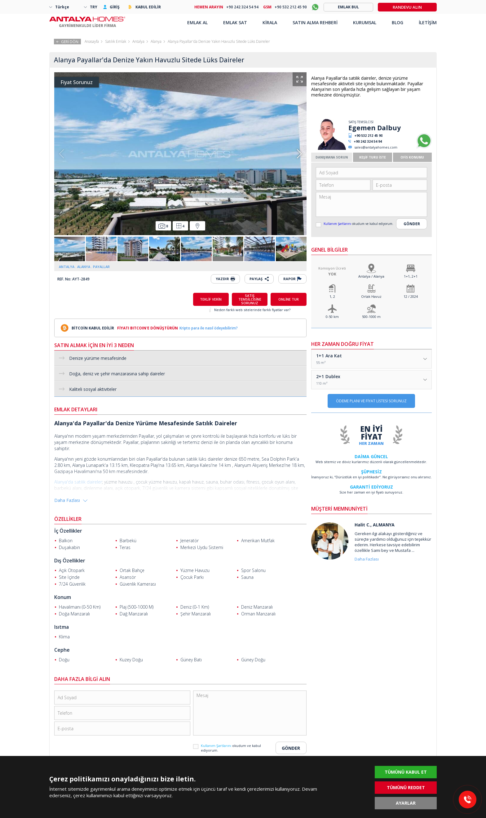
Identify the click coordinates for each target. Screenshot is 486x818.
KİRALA (270, 22)
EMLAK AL (197, 22)
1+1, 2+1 (411, 276)
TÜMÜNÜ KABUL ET (406, 772)
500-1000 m (371, 316)
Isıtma (61, 627)
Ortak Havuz (371, 296)
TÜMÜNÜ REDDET (406, 787)
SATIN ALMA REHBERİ (315, 22)
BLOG (397, 22)
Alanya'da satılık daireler (78, 482)
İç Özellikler (68, 530)
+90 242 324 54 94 (368, 141)
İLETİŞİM (428, 22)
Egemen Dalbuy (374, 127)
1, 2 (332, 296)
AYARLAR (406, 803)
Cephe (62, 649)
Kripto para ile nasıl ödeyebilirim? (208, 328)
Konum (62, 597)
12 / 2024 (411, 296)
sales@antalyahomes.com (375, 147)
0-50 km (332, 316)
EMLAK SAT (235, 22)
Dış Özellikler (69, 560)
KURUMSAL (364, 22)
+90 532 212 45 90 (368, 135)
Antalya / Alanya (371, 276)
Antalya (138, 41)
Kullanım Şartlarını (338, 223)
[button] (299, 154)
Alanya (156, 41)
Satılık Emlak (115, 41)
